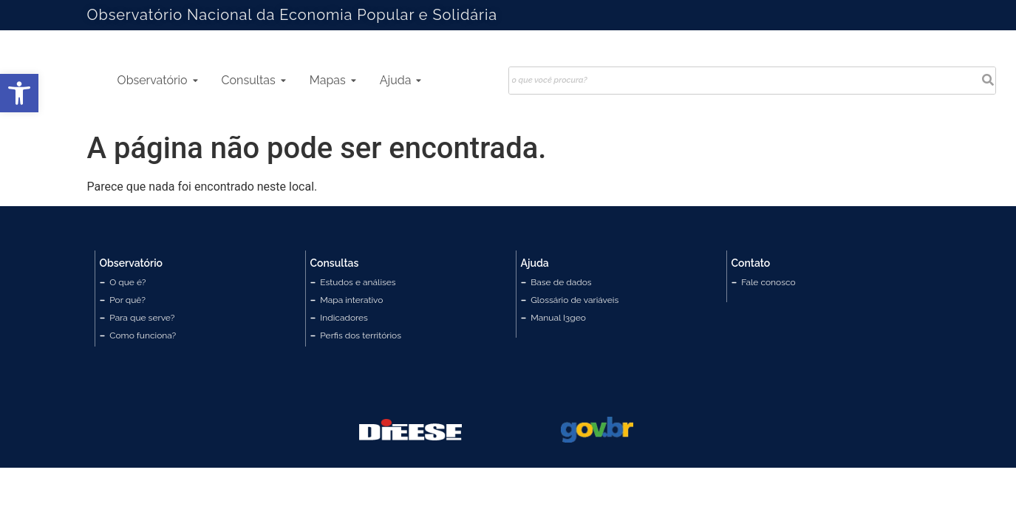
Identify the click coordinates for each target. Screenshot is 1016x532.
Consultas (254, 80)
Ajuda (401, 80)
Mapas (333, 80)
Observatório (157, 80)
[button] (19, 93)
